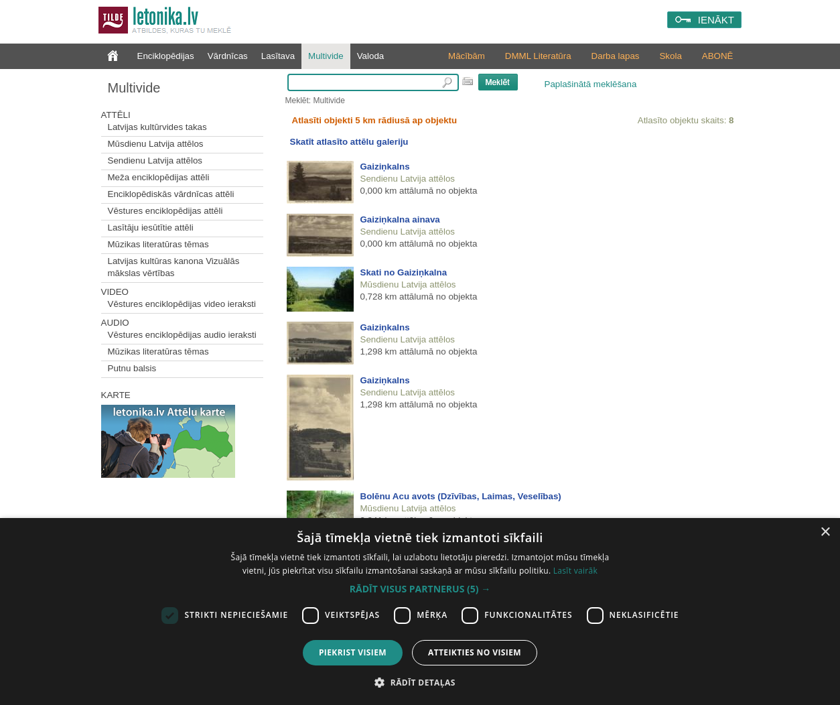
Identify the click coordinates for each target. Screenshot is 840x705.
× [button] (825, 532)
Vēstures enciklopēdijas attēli (165, 211)
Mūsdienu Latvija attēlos (156, 144)
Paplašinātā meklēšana (591, 84)
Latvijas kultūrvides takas (157, 127)
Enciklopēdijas (165, 56)
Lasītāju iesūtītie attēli (151, 227)
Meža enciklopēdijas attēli (159, 177)
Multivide (326, 56)
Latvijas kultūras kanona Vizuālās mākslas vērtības (174, 267)
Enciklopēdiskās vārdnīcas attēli (171, 194)
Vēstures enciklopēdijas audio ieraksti (182, 335)
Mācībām (466, 56)
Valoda (370, 56)
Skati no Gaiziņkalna (403, 272)
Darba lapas (615, 56)
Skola (670, 56)
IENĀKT (716, 19)
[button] (420, 589)
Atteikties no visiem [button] (474, 652)
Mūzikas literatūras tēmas (158, 244)
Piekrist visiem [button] (353, 652)
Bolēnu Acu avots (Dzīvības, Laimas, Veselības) (460, 496)
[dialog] (420, 611)
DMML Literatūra (538, 56)
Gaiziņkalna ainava (400, 219)
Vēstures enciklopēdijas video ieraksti (182, 304)
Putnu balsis (132, 368)
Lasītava (278, 56)
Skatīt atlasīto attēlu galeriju (349, 142)
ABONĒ (717, 56)
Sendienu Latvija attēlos (155, 160)
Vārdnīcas (228, 56)
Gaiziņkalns (385, 167)
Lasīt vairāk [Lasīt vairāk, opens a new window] (575, 570)
